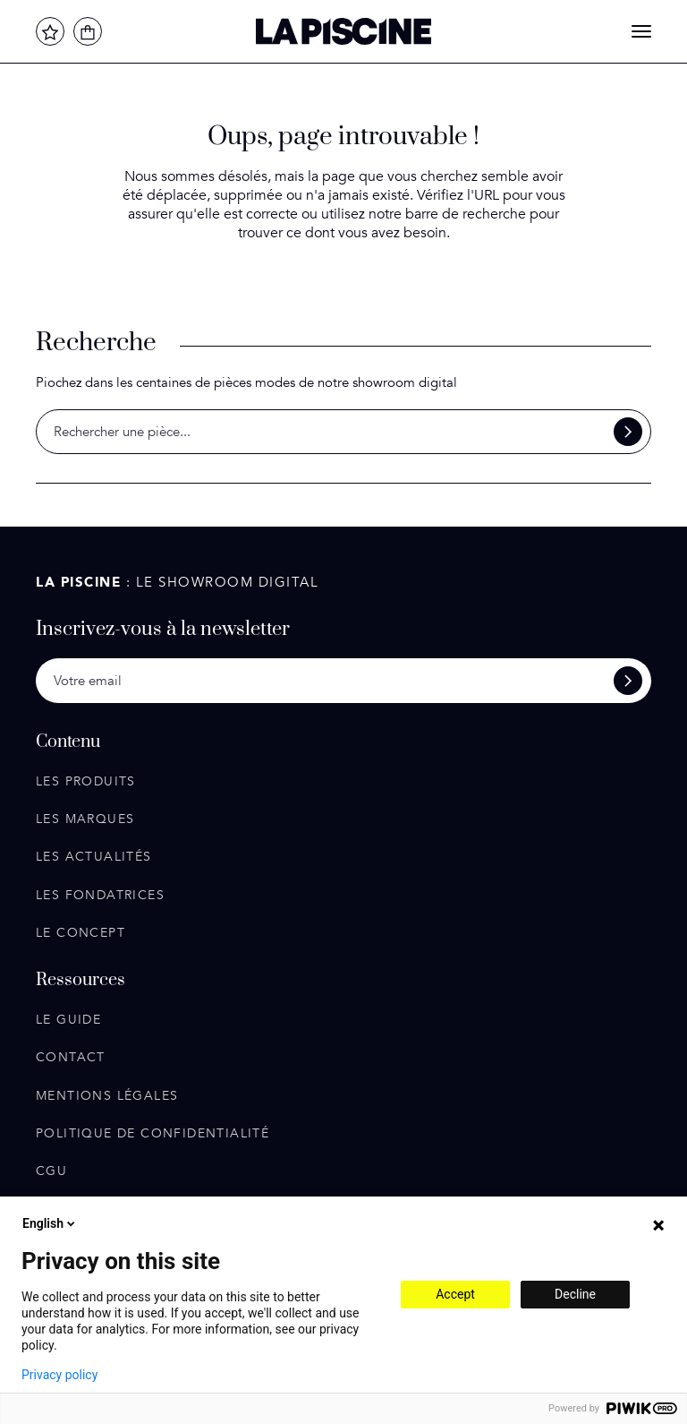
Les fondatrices (100, 895)
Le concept (80, 932)
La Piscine (343, 32)
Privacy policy (59, 1375)
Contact (71, 1057)
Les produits (86, 781)
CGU (51, 1171)
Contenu (68, 742)
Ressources (80, 980)
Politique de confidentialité (152, 1133)
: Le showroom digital (177, 582)
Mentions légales (107, 1095)
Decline (575, 1294)
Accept (455, 1294)
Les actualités (94, 856)
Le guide (68, 1019)
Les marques (85, 819)
